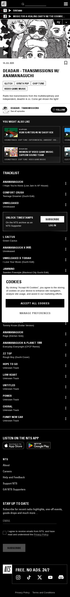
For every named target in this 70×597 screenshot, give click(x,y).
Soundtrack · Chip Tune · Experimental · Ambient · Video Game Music (31, 140)
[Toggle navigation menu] (66, 4)
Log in (52, 225)
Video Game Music (15, 88)
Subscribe (52, 219)
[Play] (35, 38)
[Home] (3, 3)
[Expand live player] (66, 22)
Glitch (8, 83)
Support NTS (10, 483)
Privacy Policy (41, 534)
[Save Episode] (66, 62)
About (6, 465)
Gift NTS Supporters (14, 489)
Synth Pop (22, 83)
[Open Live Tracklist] (57, 22)
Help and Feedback (14, 477)
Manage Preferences (35, 313)
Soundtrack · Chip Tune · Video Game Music (25, 159)
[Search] (23, 4)
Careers (7, 471)
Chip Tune (38, 83)
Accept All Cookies (35, 303)
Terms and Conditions (43, 592)
